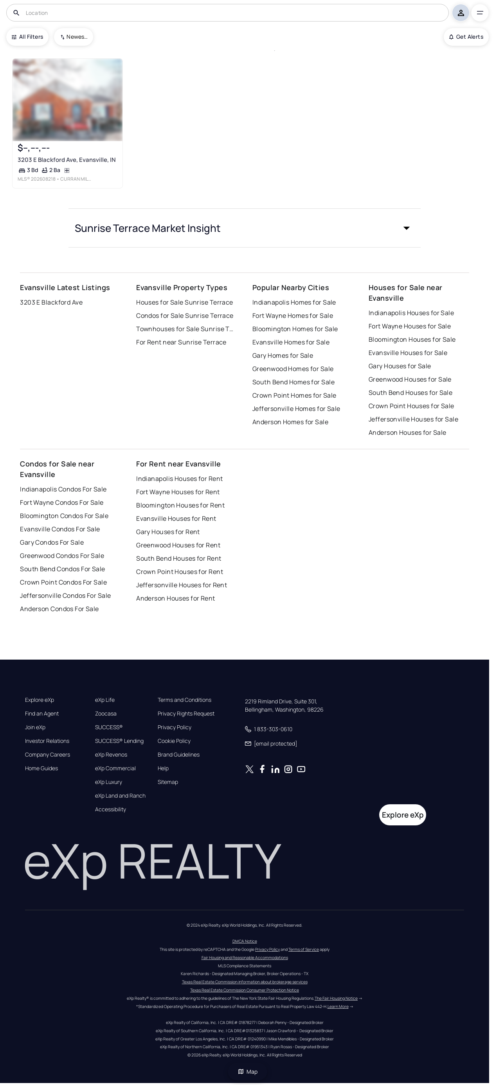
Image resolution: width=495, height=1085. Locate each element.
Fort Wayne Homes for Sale (292, 315)
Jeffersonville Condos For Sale (65, 595)
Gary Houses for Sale (400, 366)
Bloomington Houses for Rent (180, 505)
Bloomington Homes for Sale (295, 329)
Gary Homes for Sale (282, 355)
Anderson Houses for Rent (175, 598)
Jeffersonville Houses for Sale (413, 419)
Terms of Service (303, 949)
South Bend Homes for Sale (293, 382)
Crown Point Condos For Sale (63, 582)
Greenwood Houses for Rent (178, 545)
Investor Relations (47, 741)
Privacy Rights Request (186, 713)
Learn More (338, 1006)
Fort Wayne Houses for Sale (410, 326)
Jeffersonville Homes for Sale (296, 408)
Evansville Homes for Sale (290, 342)
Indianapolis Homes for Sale (294, 302)
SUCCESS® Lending (119, 741)
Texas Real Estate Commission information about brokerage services (245, 982)
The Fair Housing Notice (336, 998)
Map (248, 1071)
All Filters (27, 36)
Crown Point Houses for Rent (179, 571)
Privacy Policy (174, 727)
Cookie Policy (174, 741)
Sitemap (168, 782)
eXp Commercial (115, 768)
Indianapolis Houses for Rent (179, 478)
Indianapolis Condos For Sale (63, 489)
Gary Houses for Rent (168, 531)
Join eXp (35, 727)
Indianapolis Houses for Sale (411, 312)
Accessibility (110, 809)
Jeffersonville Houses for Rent (181, 585)
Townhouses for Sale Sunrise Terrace (185, 329)
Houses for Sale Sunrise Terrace (184, 302)
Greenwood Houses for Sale (410, 379)
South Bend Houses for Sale (410, 392)
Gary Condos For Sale (52, 542)
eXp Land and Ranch (120, 795)
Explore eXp (39, 700)
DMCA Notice (244, 941)
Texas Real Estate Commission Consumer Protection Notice (244, 990)
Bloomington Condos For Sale (64, 515)
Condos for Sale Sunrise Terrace (185, 315)
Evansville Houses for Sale (408, 352)
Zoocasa (106, 713)
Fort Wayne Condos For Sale (61, 502)
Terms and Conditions (184, 700)
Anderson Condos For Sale (59, 608)
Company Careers (47, 754)
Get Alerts (466, 36)
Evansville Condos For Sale (60, 529)
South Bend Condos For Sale (62, 569)
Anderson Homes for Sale (290, 422)
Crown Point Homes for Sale (294, 395)
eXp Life (105, 700)
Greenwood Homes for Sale (293, 368)
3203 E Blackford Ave (51, 302)
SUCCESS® (109, 727)
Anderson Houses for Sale (407, 432)
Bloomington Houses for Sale (412, 339)
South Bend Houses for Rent (178, 558)
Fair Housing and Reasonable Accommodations (245, 957)
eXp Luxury (108, 782)
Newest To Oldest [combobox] (77, 36)
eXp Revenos (111, 754)
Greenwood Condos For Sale (62, 555)
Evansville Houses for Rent (176, 518)
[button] (244, 228)
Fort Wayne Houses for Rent (178, 492)
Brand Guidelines (179, 754)
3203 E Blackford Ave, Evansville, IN (67, 160)
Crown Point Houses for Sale (411, 406)
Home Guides (41, 768)
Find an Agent (42, 713)
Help (163, 768)
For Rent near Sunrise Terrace (181, 342)
